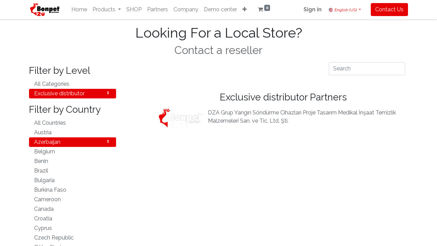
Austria (72, 132)
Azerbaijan (72, 141)
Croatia (72, 218)
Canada (72, 208)
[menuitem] (79, 9)
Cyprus (72, 227)
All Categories (72, 83)
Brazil (72, 170)
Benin (72, 160)
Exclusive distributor (72, 93)
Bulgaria (72, 179)
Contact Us (389, 9)
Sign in (313, 9)
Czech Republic (72, 237)
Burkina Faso (72, 189)
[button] (245, 9)
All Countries (72, 122)
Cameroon (72, 199)
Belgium (72, 151)
